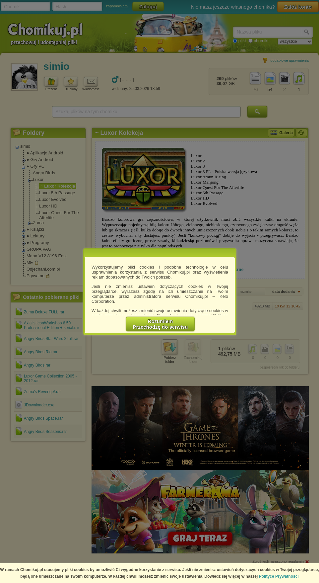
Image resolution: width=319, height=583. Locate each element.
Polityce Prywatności (279, 576)
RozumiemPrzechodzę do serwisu (160, 324)
